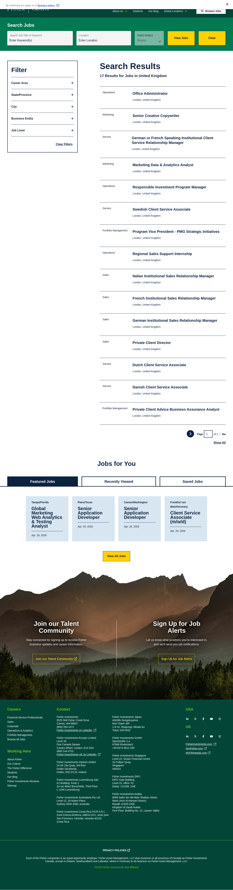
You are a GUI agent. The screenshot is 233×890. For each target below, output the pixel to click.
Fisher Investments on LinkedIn (75, 730)
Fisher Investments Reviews (23, 781)
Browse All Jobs (16, 739)
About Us (117, 11)
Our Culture (13, 763)
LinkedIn (187, 719)
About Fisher (14, 759)
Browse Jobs (213, 11)
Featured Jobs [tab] (42, 482)
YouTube (211, 719)
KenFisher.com (194, 749)
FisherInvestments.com (199, 744)
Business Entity (22, 118)
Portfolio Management (19, 734)
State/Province (21, 94)
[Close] (227, 4)
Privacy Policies (114, 850)
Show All (220, 442)
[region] (116, 4)
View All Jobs (116, 556)
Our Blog (153, 11)
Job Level (18, 130)
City (14, 106)
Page (200, 434)
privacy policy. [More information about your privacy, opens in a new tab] (47, 5)
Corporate (13, 726)
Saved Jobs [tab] (193, 482)
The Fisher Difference (19, 768)
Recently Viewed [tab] (118, 482)
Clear (212, 38)
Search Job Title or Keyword (26, 35)
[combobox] (104, 41)
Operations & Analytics (20, 730)
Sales (10, 721)
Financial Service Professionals (25, 717)
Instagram (219, 719)
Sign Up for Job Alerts (176, 658)
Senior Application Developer (90, 513)
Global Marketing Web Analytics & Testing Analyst (46, 517)
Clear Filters (64, 144)
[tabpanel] (116, 528)
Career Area (19, 83)
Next (190, 433)
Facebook (203, 719)
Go (224, 434)
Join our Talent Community (54, 658)
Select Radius (145, 35)
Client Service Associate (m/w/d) (185, 517)
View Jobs (181, 38)
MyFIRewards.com (196, 753)
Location (84, 35)
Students (138, 11)
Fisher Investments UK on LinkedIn (77, 754)
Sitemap (12, 785)
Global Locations (173, 11)
